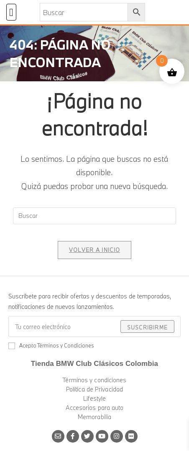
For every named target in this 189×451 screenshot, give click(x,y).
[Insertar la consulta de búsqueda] (94, 215)
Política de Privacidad (94, 389)
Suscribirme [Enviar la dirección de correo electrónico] (147, 327)
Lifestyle (94, 398)
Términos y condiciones (94, 380)
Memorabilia (94, 417)
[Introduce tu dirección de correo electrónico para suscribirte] (94, 326)
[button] (11, 12)
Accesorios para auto (95, 408)
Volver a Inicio (94, 250)
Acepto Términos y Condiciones (51, 345)
